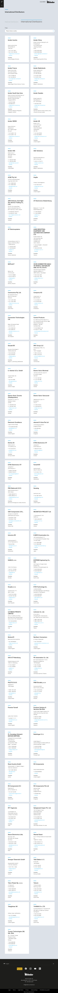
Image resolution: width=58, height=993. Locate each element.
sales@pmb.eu (37, 693)
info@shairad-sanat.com (39, 845)
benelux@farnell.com (38, 473)
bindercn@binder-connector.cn (40, 53)
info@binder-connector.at (14, 53)
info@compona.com (38, 303)
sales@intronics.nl (13, 545)
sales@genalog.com (38, 497)
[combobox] (30, 31)
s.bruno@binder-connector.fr (15, 78)
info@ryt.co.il (11, 820)
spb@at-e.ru (11, 668)
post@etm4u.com (12, 450)
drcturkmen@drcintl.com (39, 356)
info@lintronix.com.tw (39, 622)
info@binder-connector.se (39, 105)
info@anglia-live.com (38, 186)
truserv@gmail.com (13, 945)
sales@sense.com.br (13, 845)
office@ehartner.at (13, 381)
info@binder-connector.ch (14, 136)
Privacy (27, 990)
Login (9, 990)
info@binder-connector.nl (39, 78)
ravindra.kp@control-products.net (41, 331)
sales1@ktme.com (38, 597)
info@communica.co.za (14, 303)
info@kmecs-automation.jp (40, 545)
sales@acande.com (13, 186)
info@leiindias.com (13, 622)
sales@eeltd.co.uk (13, 428)
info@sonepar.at (12, 868)
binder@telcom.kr (38, 892)
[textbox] (29, 31)
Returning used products (29, 992)
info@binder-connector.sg (14, 105)
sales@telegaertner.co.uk (14, 917)
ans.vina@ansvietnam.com (14, 214)
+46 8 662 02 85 (30, 981)
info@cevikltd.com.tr (38, 278)
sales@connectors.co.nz (14, 331)
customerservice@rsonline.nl (15, 793)
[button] (2, 2)
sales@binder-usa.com (14, 162)
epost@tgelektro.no (38, 868)
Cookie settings (34, 990)
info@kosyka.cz (12, 597)
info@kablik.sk (12, 572)
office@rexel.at (12, 771)
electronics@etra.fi (38, 450)
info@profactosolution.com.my (41, 719)
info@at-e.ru (11, 249)
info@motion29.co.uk (13, 643)
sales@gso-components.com (15, 520)
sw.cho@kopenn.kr (38, 572)
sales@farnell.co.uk (13, 719)
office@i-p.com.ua (38, 520)
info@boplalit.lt (12, 278)
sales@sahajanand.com (39, 820)
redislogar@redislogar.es (39, 749)
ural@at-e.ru (36, 214)
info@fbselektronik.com (14, 497)
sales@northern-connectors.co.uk (41, 643)
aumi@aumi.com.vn (38, 249)
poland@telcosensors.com (14, 892)
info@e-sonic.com (38, 381)
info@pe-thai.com (38, 668)
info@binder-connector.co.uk (40, 136)
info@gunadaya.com (13, 749)
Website (10, 55)
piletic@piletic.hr (12, 693)
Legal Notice (20, 990)
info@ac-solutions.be (38, 162)
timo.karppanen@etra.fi (14, 473)
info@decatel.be (12, 356)
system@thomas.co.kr (39, 917)
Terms (14, 990)
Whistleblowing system (45, 990)
